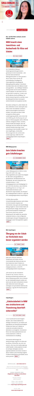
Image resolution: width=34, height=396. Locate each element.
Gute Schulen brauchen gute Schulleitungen (15, 152)
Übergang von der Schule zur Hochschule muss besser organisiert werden (17, 236)
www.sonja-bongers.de (17, 390)
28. (14, 315)
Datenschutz (21, 363)
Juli (17, 56)
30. (15, 244)
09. (14, 56)
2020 (23, 315)
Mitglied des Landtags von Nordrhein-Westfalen (17, 374)
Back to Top (32, 394)
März (18, 244)
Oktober (18, 315)
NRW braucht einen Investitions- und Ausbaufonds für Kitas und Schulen (17, 47)
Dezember (19, 158)
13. (14, 158)
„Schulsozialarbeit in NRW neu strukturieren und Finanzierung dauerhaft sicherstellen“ (16, 306)
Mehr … (9, 138)
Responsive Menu (2, 21)
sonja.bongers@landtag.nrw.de (18, 384)
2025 (20, 56)
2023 (24, 158)
